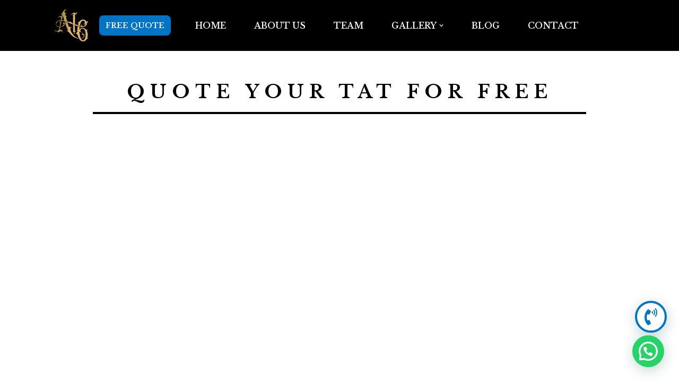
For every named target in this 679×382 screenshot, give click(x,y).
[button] (441, 25)
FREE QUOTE (135, 25)
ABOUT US (280, 25)
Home (210, 25)
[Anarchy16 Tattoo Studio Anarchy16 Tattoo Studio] (71, 25)
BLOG (486, 25)
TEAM (348, 25)
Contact (553, 25)
